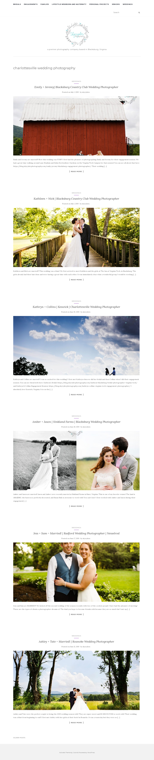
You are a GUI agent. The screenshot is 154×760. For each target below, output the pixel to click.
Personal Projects (99, 4)
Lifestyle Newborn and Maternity (69, 4)
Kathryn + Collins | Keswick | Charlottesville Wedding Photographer (76, 307)
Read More (76, 171)
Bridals (17, 4)
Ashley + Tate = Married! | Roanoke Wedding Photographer (76, 641)
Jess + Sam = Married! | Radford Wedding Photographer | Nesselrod (76, 533)
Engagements (31, 4)
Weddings (128, 4)
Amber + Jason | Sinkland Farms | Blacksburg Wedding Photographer (76, 422)
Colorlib (75, 752)
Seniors (116, 4)
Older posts (19, 738)
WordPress (91, 752)
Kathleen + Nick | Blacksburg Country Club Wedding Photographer (76, 198)
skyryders (86, 92)
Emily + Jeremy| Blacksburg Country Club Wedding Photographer (76, 87)
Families (45, 4)
